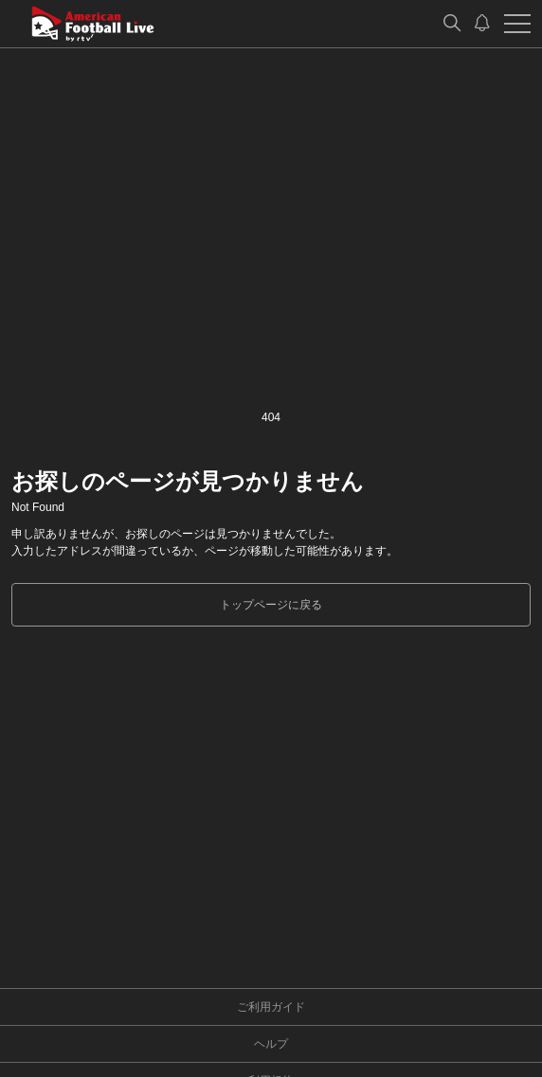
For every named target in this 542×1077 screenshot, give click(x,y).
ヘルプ (271, 1044)
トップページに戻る (271, 604)
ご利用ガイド (271, 1007)
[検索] (452, 23)
